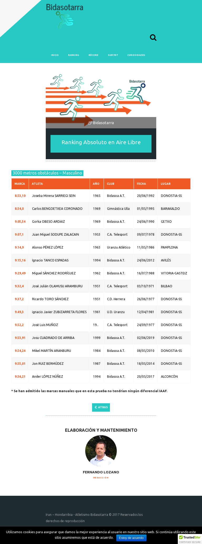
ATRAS (103, 407)
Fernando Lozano (101, 472)
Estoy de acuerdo (131, 538)
